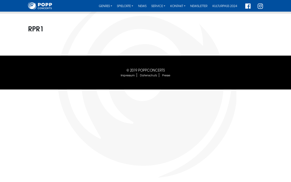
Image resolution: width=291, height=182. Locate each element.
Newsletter (198, 6)
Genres (104, 6)
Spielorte (124, 6)
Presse (166, 75)
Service (157, 6)
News (142, 6)
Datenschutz (148, 75)
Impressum (128, 75)
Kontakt (176, 6)
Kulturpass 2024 (224, 6)
